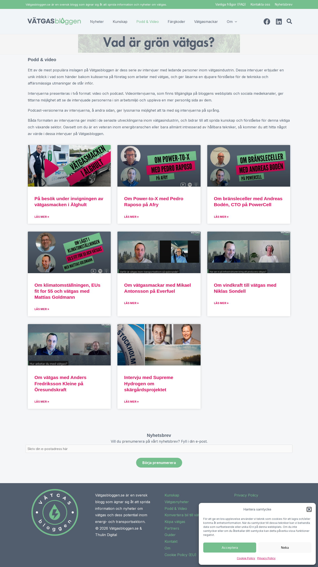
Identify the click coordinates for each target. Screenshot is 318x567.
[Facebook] (267, 21)
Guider (170, 535)
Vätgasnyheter (177, 502)
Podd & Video (176, 508)
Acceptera (230, 547)
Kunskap (172, 495)
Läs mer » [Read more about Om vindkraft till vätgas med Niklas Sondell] (221, 303)
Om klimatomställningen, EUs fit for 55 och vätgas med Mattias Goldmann (67, 291)
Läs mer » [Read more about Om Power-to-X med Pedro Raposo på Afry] (131, 216)
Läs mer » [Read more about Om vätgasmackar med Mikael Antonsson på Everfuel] (131, 303)
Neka (285, 547)
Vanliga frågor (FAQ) (230, 4)
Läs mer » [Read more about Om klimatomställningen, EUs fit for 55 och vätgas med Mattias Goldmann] (41, 309)
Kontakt (171, 541)
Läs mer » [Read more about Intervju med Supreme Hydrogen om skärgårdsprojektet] (131, 401)
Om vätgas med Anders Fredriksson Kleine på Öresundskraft (60, 383)
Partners (172, 528)
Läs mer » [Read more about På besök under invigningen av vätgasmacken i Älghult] (41, 216)
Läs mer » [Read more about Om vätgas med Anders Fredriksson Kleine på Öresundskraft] (41, 401)
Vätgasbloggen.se (124, 528)
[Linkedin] (279, 21)
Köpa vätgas (175, 521)
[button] (309, 509)
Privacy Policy (266, 558)
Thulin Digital (106, 535)
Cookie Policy (246, 558)
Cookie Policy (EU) (180, 555)
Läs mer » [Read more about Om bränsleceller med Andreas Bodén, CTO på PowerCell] (221, 216)
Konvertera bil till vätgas (185, 515)
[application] (235, 22)
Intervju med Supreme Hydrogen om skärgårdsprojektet (148, 383)
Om (167, 548)
